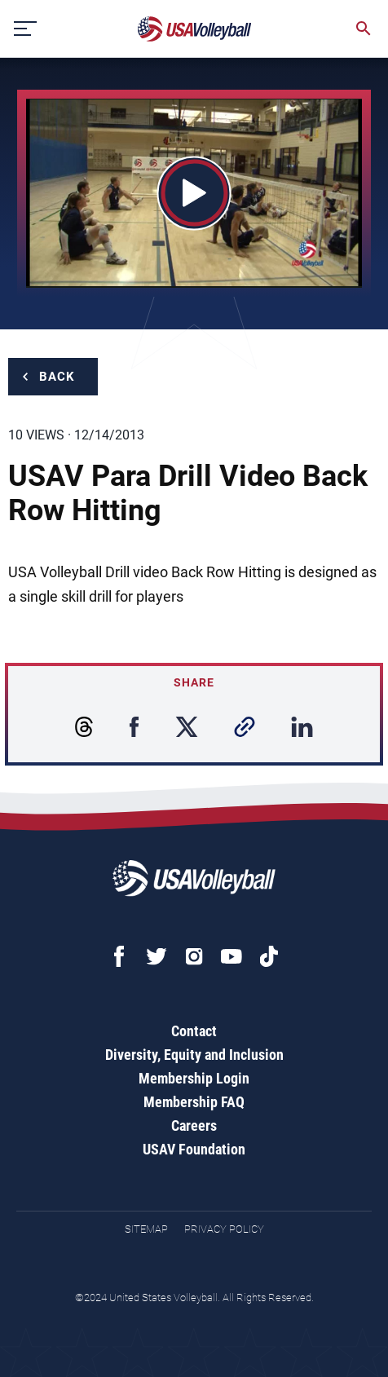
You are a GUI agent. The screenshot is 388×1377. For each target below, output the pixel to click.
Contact (194, 1030)
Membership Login (194, 1078)
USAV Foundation (194, 1149)
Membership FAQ (194, 1101)
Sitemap (146, 1229)
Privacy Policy (224, 1229)
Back (57, 376)
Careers (194, 1125)
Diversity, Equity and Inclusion (194, 1054)
